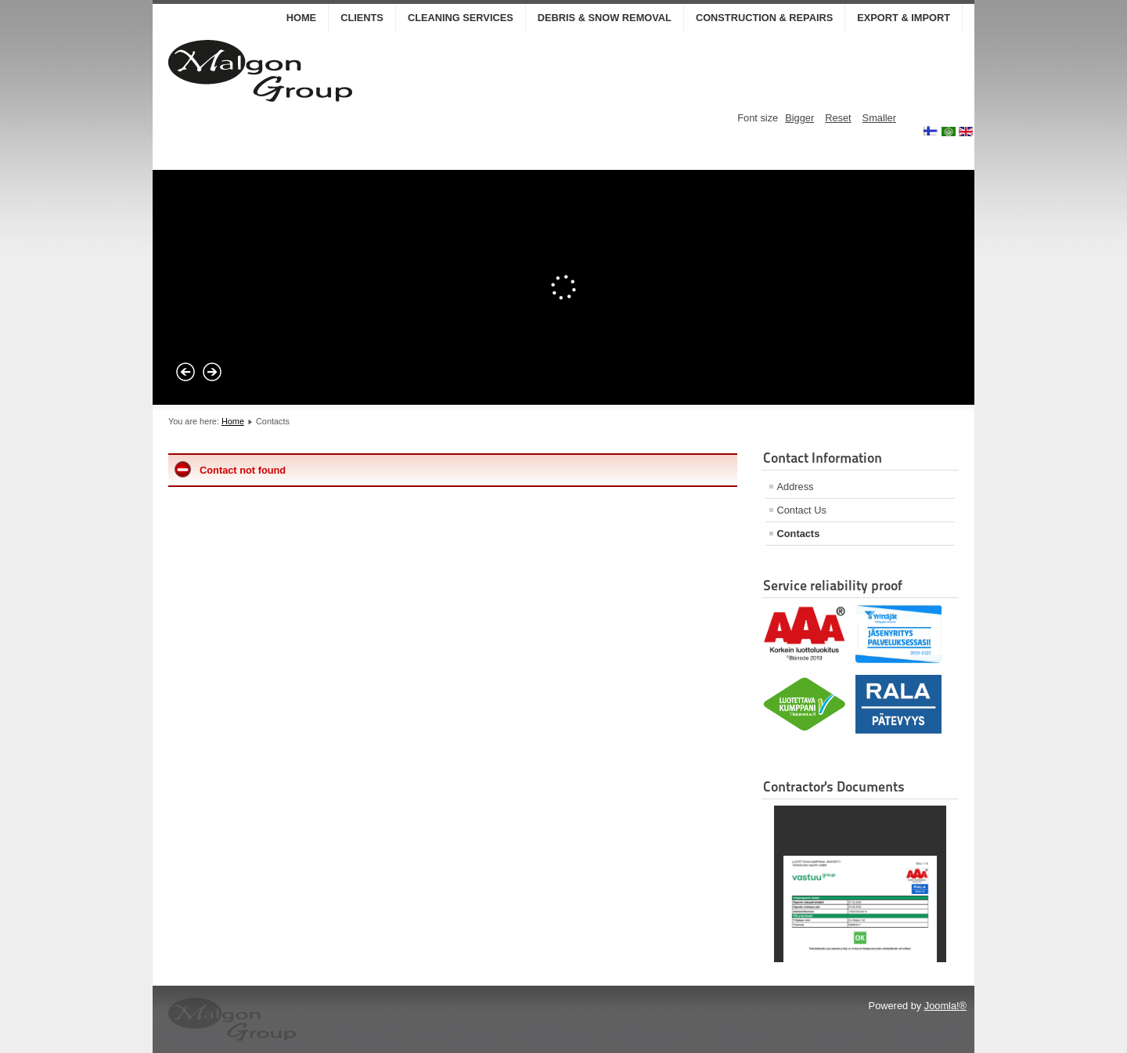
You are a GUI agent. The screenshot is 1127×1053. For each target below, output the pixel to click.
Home (301, 17)
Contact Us (801, 510)
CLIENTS (361, 17)
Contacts (798, 533)
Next (212, 371)
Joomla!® (945, 1006)
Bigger (799, 118)
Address (795, 486)
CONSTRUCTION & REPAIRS (764, 17)
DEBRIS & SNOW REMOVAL (605, 17)
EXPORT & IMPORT (903, 17)
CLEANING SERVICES (460, 17)
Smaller (879, 118)
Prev (185, 371)
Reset (838, 118)
